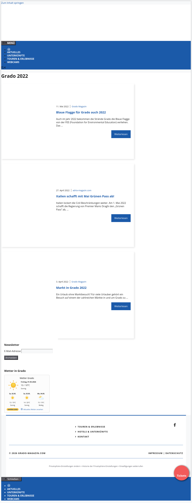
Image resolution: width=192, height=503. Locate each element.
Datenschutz (174, 453)
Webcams (13, 62)
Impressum (155, 453)
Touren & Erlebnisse (20, 58)
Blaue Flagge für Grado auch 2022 (81, 112)
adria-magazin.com (82, 190)
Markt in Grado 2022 (71, 288)
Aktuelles (13, 52)
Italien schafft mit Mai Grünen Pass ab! (85, 196)
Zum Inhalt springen (12, 3)
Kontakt (83, 436)
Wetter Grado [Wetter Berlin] (27, 378)
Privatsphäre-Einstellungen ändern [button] (64, 466)
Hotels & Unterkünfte (93, 431)
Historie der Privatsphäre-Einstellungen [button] (100, 466)
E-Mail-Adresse (12, 351)
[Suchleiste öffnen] (3, 67)
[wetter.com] (13, 410)
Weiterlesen (121, 134)
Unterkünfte (16, 55)
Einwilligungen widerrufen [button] (131, 466)
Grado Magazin (79, 106)
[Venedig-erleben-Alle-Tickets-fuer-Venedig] (61, 35)
